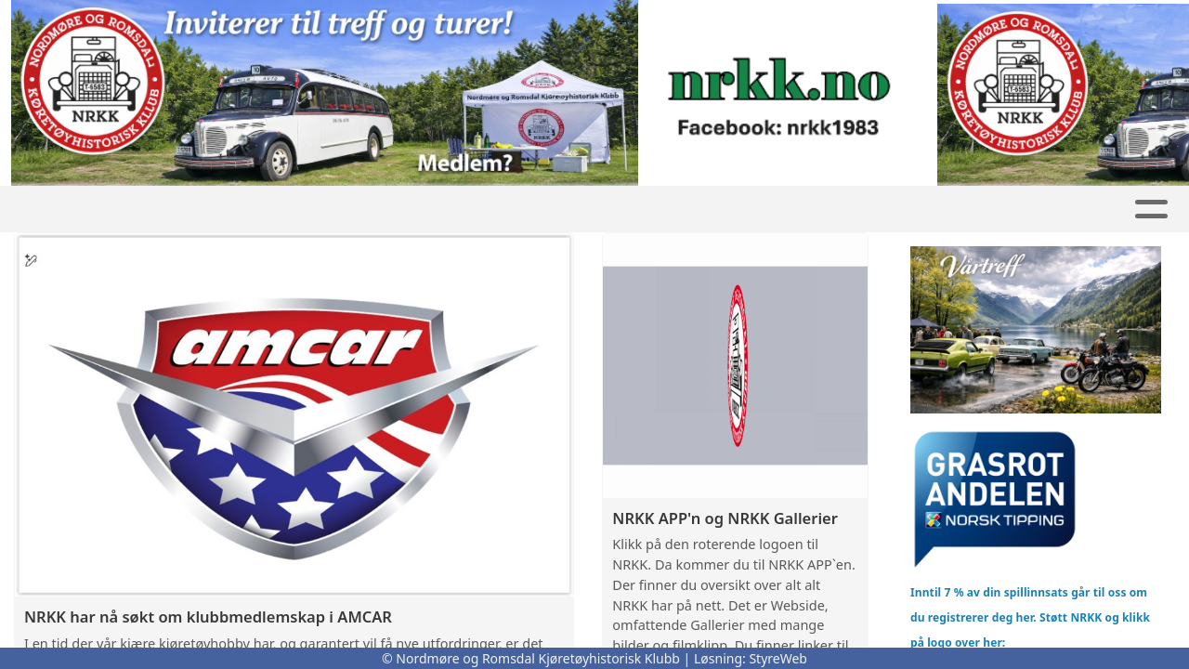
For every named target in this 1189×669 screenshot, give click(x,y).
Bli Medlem (1003, 209)
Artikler (423, 209)
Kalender (533, 209)
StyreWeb (778, 658)
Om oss (766, 209)
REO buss (654, 209)
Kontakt (877, 209)
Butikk (325, 209)
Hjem (148, 209)
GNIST (227, 209)
